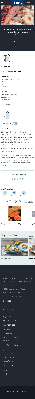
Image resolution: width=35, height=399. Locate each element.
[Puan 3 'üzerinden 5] (17, 179)
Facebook (6, 374)
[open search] (28, 2)
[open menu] (2, 2)
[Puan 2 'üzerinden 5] (15, 179)
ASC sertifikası (8, 354)
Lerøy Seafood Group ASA (13, 320)
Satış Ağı (6, 313)
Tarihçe (5, 306)
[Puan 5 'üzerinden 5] (22, 179)
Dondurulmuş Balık (10, 337)
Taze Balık (7, 330)
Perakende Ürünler (10, 333)
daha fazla (29, 202)
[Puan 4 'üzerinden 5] (20, 179)
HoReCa (6, 341)
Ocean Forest (8, 361)
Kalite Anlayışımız (9, 309)
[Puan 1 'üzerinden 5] (12, 179)
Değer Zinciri (8, 317)
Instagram (7, 370)
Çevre (5, 350)
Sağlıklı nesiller (8, 357)
